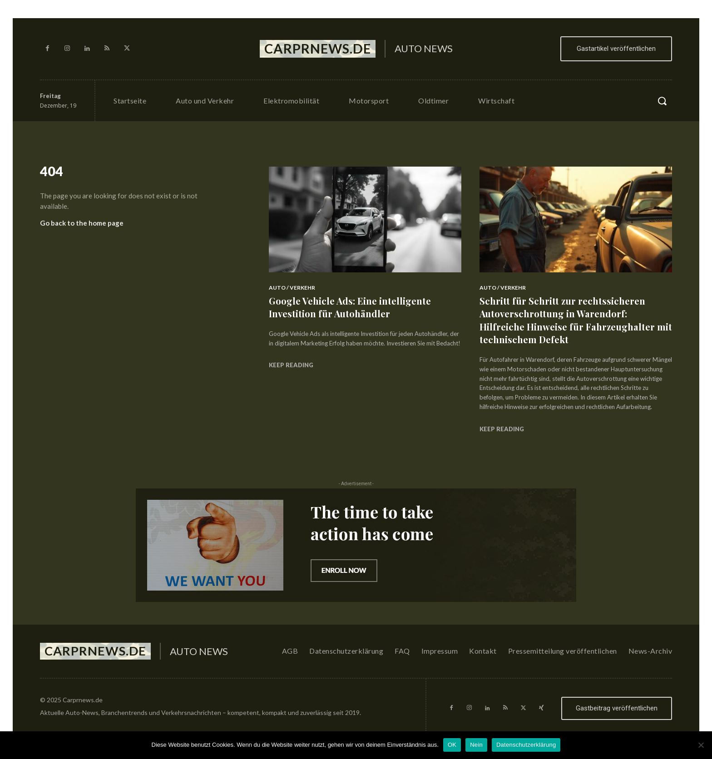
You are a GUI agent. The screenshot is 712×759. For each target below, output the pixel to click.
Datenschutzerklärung (526, 744)
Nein (476, 744)
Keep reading (291, 365)
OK (452, 744)
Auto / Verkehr (292, 287)
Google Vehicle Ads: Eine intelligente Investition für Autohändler (356, 307)
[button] (662, 101)
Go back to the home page (82, 226)
